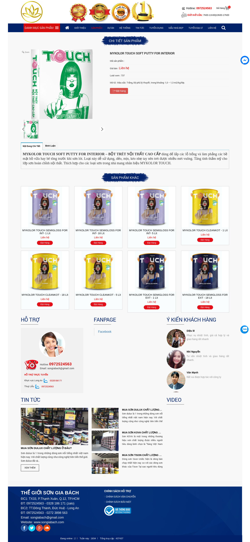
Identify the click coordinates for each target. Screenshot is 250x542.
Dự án (110, 27)
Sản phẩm (96, 27)
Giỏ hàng (220, 8)
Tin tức (140, 27)
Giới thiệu (80, 27)
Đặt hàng (119, 90)
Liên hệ (212, 27)
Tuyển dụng (156, 27)
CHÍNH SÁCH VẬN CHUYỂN (121, 496)
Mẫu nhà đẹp (176, 27)
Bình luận (50, 146)
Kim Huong (193, 369)
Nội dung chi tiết (31, 146)
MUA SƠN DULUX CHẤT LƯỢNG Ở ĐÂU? (46, 448)
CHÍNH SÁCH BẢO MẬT (118, 501)
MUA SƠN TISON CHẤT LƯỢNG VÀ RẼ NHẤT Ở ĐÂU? (153, 455)
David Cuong (194, 390)
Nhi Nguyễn (193, 327)
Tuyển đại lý (196, 27)
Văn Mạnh (192, 348)
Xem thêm (29, 468)
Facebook (104, 331)
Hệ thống (124, 27)
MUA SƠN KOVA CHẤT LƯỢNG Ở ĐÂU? (145, 432)
